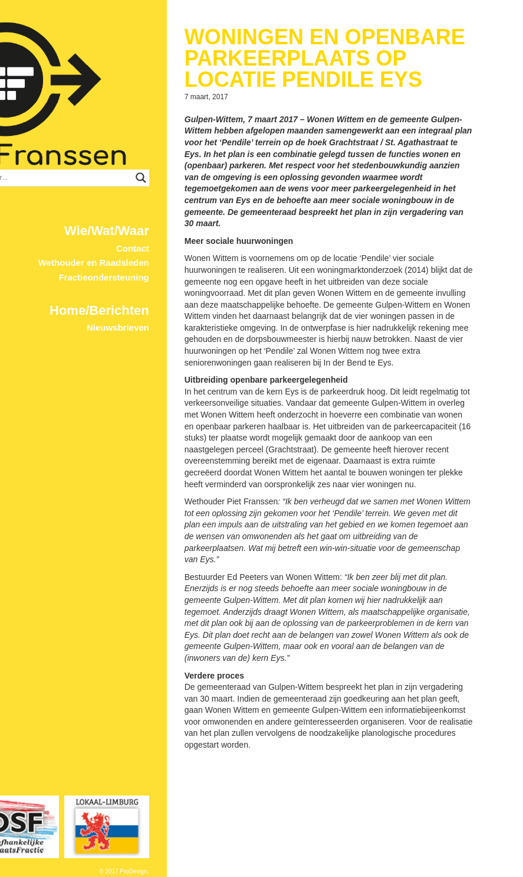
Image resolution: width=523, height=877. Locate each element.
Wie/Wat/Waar (180, 190)
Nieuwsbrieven (191, 287)
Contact (206, 208)
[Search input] (163, 137)
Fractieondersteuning (178, 237)
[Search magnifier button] (219, 137)
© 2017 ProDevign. (198, 871)
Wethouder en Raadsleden (167, 222)
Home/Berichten (173, 270)
